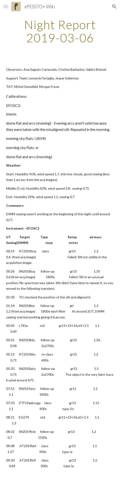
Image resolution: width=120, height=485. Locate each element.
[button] (5, 6)
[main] (60, 31)
